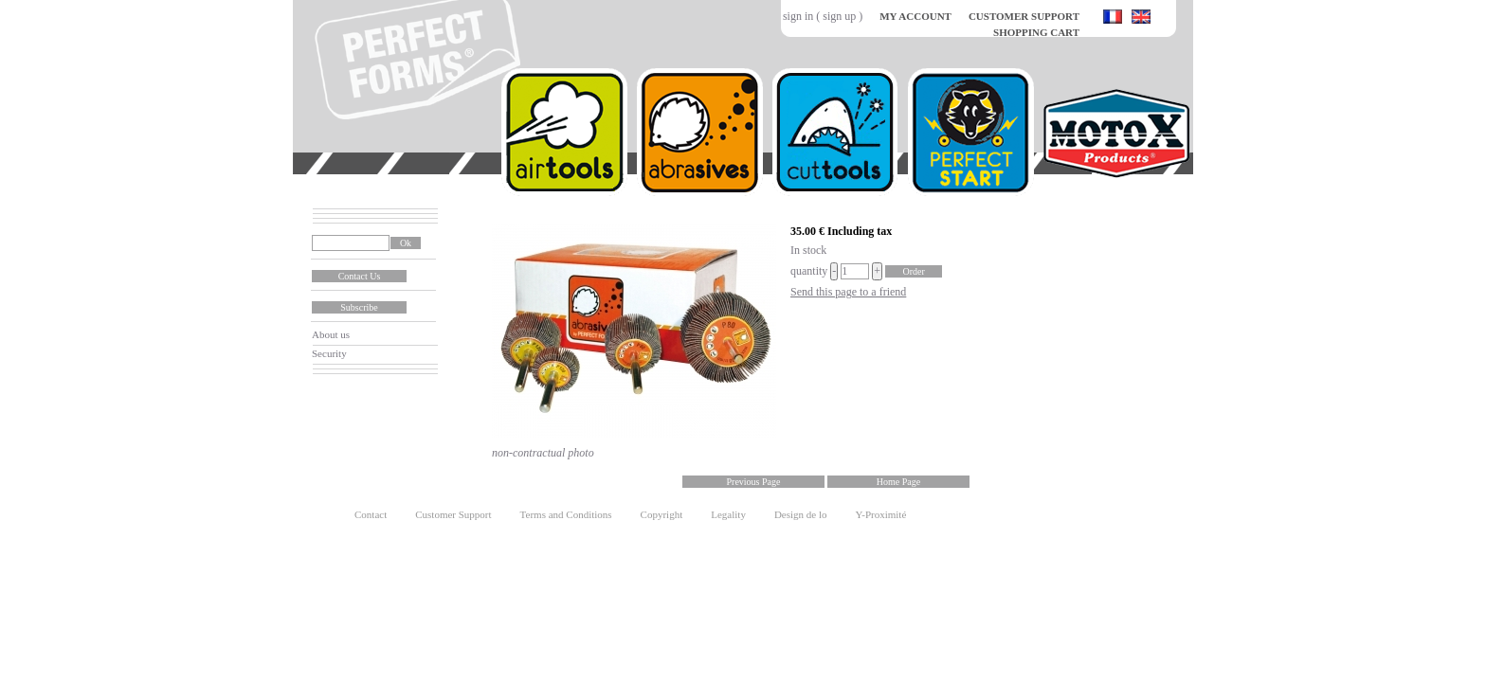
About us (331, 334)
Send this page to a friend (848, 291)
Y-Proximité (881, 514)
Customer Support (453, 514)
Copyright (662, 514)
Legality (728, 514)
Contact (370, 514)
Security (329, 353)
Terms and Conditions (566, 514)
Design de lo (800, 514)
